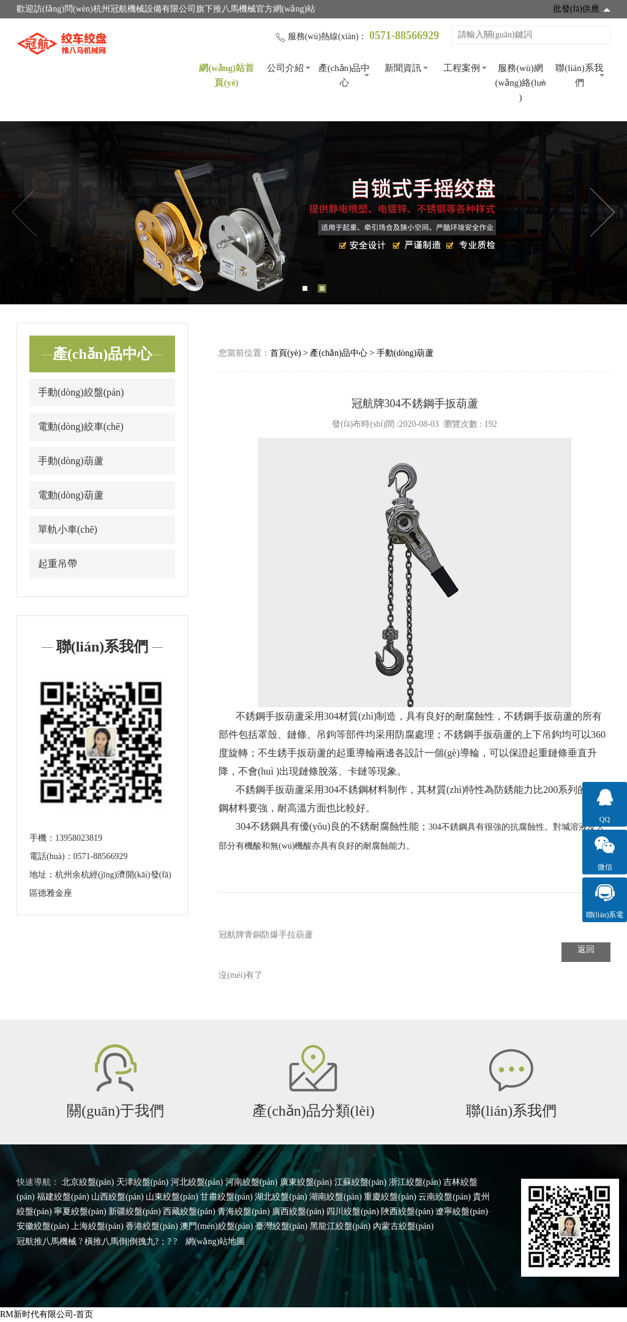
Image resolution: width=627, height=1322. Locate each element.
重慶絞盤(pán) (390, 1196)
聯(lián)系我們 (579, 75)
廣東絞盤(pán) (306, 1182)
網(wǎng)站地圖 (215, 1241)
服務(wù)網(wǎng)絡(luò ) (520, 82)
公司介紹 (285, 68)
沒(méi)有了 (241, 975)
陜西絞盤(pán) (407, 1211)
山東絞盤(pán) (172, 1196)
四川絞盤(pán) (352, 1211)
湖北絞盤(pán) (281, 1196)
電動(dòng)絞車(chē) (81, 426)
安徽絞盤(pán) (43, 1226)
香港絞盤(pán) (152, 1226)
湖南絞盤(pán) (335, 1196)
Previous (24, 212)
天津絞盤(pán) (142, 1182)
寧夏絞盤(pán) (80, 1211)
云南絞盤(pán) (444, 1196)
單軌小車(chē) (67, 529)
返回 (586, 949)
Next (602, 212)
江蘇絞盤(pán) (360, 1182)
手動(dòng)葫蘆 (70, 461)
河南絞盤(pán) (251, 1182)
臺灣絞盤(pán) (281, 1226)
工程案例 (461, 68)
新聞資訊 (403, 68)
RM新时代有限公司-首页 (46, 1314)
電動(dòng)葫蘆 (70, 495)
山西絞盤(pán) (117, 1196)
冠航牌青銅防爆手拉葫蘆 (266, 934)
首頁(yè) (285, 353)
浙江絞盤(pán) (415, 1182)
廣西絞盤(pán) (298, 1211)
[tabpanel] (313, 212)
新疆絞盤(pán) (134, 1211)
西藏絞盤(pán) (189, 1211)
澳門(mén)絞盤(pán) (216, 1226)
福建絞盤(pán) (63, 1196)
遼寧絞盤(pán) (461, 1211)
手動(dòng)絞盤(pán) (81, 392)
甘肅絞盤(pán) (226, 1196)
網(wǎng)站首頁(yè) (226, 75)
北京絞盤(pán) (88, 1182)
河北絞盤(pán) (197, 1182)
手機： (42, 838)
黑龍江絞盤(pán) (340, 1226)
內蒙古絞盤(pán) (403, 1226)
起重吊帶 (57, 563)
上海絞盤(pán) (97, 1226)
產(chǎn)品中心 (344, 75)
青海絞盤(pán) (243, 1211)
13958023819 (78, 838)
